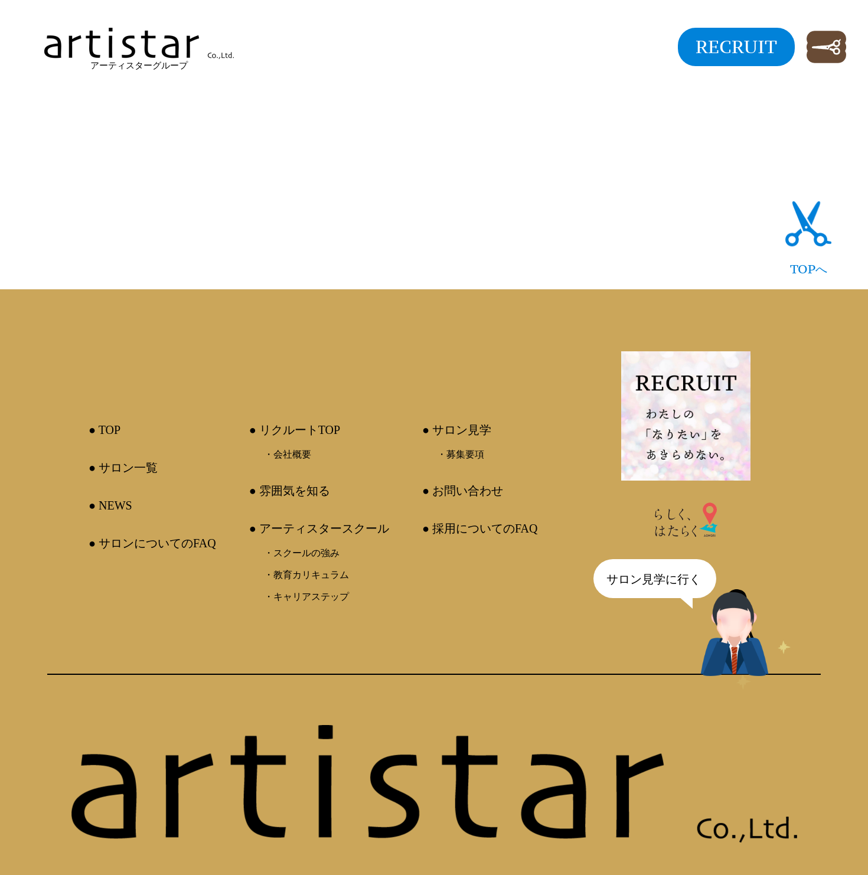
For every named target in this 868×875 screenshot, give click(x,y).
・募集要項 (460, 454)
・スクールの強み (302, 553)
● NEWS (110, 505)
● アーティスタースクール (319, 528)
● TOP (104, 429)
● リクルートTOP (295, 429)
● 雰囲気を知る (289, 490)
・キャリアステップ (306, 597)
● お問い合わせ (462, 490)
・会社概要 (287, 454)
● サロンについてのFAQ (152, 543)
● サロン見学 (456, 429)
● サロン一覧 (123, 467)
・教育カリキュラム (306, 575)
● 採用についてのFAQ (480, 528)
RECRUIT (736, 46)
